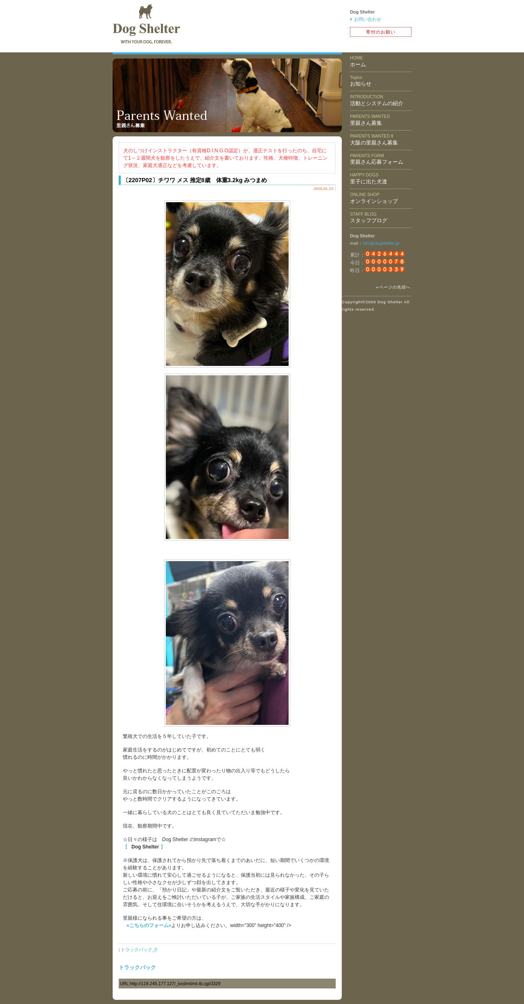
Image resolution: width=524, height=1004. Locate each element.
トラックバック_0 (139, 949)
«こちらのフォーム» (148, 925)
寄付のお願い (380, 31)
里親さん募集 (370, 120)
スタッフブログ (368, 218)
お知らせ (360, 81)
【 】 (144, 847)
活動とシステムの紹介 (376, 100)
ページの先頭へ (395, 287)
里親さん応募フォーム (376, 159)
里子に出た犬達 (368, 178)
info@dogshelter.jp (381, 243)
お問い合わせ (367, 19)
